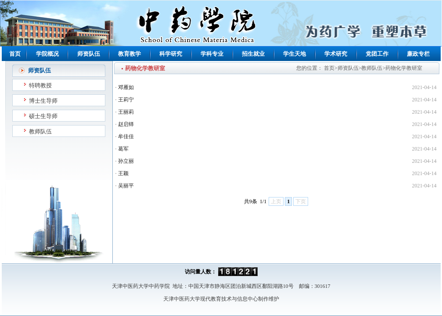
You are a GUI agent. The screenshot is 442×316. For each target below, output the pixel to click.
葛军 (123, 149)
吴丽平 (126, 186)
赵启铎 (126, 124)
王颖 (123, 173)
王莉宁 (126, 100)
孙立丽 (126, 161)
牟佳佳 (126, 136)
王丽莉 (126, 112)
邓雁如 (126, 87)
